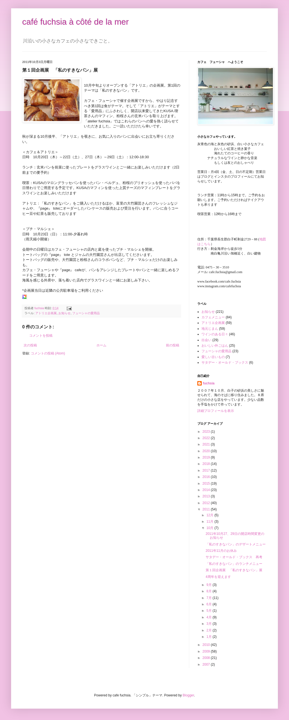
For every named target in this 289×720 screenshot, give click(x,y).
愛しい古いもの (213, 357)
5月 (209, 611)
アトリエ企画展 (46, 313)
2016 (207, 477)
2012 (207, 503)
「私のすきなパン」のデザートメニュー (236, 544)
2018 (207, 464)
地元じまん (209, 329)
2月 (209, 630)
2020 (207, 451)
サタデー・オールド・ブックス (224, 362)
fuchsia (209, 383)
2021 (207, 444)
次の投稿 (30, 345)
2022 (207, 438)
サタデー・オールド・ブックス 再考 (234, 557)
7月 (209, 598)
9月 (209, 585)
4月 (209, 617)
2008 (207, 658)
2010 (207, 645)
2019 (207, 457)
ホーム (101, 345)
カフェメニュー (213, 317)
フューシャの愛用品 (86, 313)
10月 (210, 528)
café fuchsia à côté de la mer (75, 21)
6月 (209, 604)
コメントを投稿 (41, 336)
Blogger (188, 695)
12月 (210, 515)
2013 (207, 496)
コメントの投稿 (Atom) (48, 353)
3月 (209, 624)
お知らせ (64, 313)
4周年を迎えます (218, 577)
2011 (207, 509)
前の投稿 (172, 345)
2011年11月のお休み (221, 551)
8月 (209, 591)
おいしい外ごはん (214, 346)
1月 (209, 637)
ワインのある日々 (214, 334)
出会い (206, 340)
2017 (207, 470)
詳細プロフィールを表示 (215, 411)
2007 (207, 664)
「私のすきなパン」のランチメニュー (234, 564)
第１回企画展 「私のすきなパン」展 (234, 570)
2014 (207, 490)
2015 (207, 483)
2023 (207, 432)
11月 (210, 521)
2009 (207, 651)
